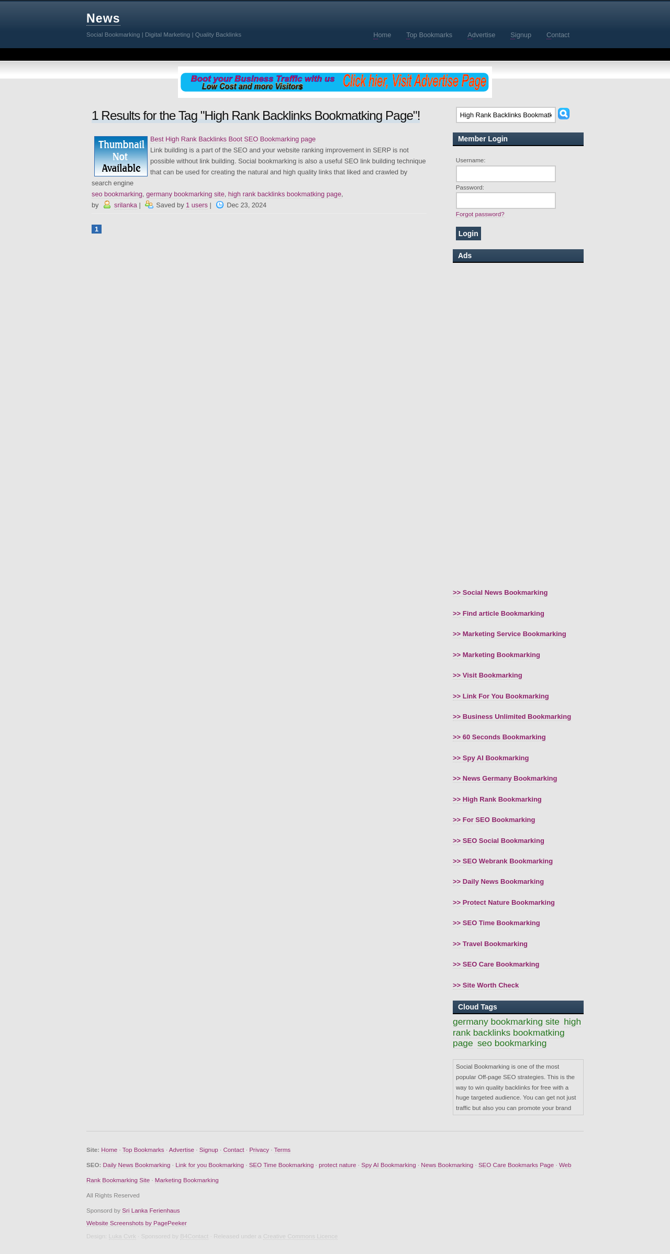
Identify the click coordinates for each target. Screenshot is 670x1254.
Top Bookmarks (143, 1149)
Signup (208, 1149)
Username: (471, 160)
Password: (470, 187)
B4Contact (194, 1236)
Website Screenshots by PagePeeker (136, 1222)
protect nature (337, 1164)
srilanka (125, 205)
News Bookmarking (447, 1164)
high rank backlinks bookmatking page (284, 194)
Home (109, 1149)
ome (382, 35)
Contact (233, 1149)
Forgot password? (480, 213)
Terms (282, 1149)
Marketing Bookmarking (187, 1180)
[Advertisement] (518, 425)
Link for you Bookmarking (209, 1164)
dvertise (481, 35)
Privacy (259, 1149)
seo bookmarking (117, 194)
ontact (558, 35)
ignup (520, 35)
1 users (197, 205)
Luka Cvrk (122, 1236)
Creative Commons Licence (300, 1236)
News (103, 18)
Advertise (181, 1149)
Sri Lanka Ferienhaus (151, 1210)
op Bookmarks (429, 35)
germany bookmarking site (185, 194)
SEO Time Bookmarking (281, 1164)
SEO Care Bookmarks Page (516, 1164)
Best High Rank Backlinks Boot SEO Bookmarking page (233, 139)
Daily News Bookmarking (137, 1164)
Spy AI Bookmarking (388, 1164)
